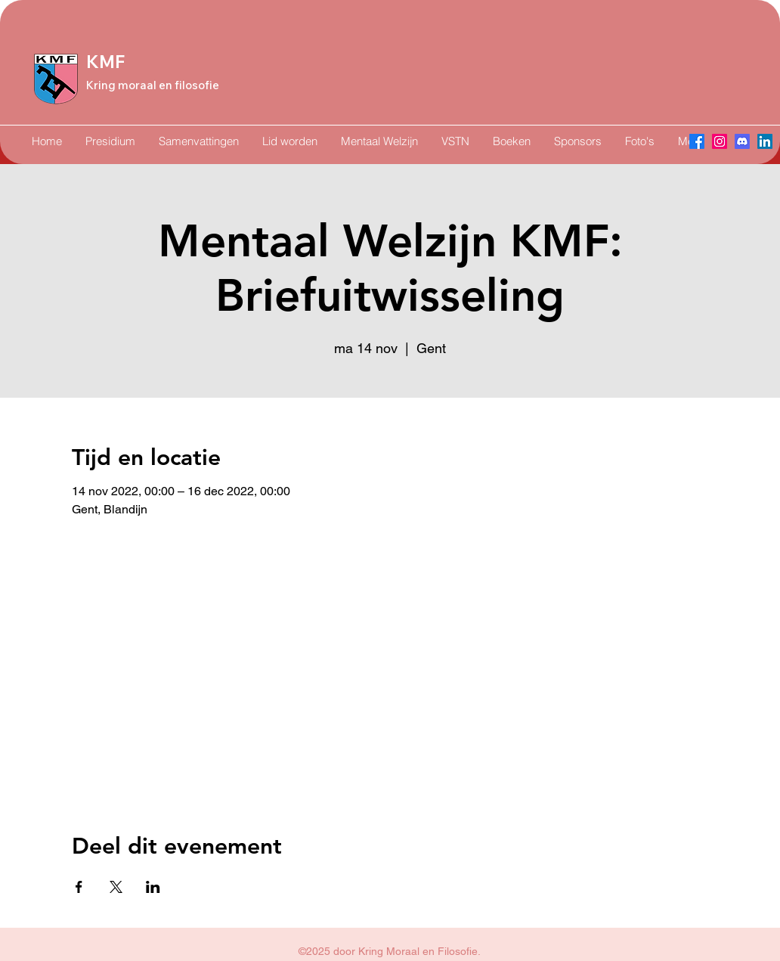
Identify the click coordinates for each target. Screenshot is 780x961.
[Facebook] (696, 141)
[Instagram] (719, 141)
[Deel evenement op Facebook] (79, 887)
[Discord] (742, 141)
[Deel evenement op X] (116, 887)
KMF (105, 62)
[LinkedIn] (764, 141)
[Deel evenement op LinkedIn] (153, 887)
